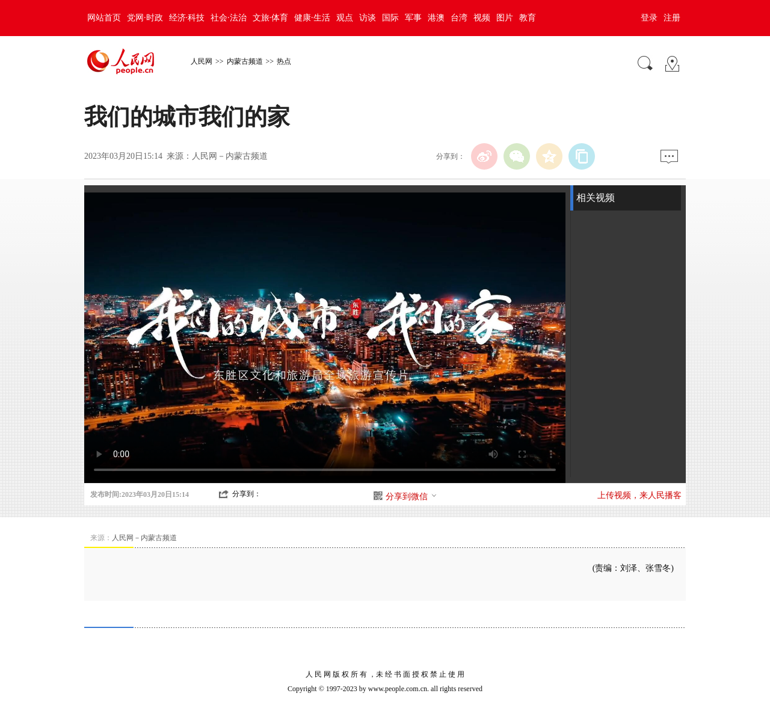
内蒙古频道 (245, 61)
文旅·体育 (271, 17)
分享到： (246, 494)
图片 (504, 17)
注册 (672, 17)
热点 (284, 61)
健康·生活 (312, 17)
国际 (390, 17)
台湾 (459, 17)
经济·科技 (187, 17)
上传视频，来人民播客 (639, 495)
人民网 (201, 61)
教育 (527, 17)
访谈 (367, 17)
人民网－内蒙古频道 (230, 156)
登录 (649, 17)
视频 (481, 17)
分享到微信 (411, 496)
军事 (413, 17)
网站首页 (104, 17)
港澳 (436, 17)
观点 (344, 17)
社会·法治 (229, 17)
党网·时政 (145, 17)
